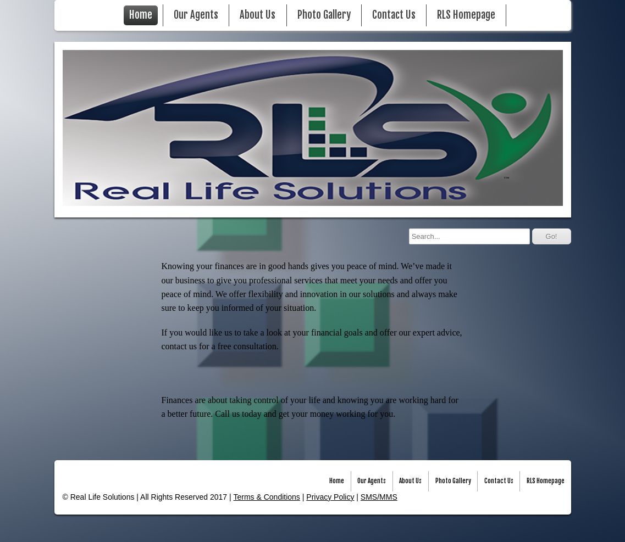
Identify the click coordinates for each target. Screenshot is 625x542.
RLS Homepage (466, 15)
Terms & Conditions (266, 497)
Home (140, 15)
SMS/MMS (379, 497)
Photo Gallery (324, 15)
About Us (257, 15)
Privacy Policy (330, 497)
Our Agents (196, 15)
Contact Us (394, 15)
